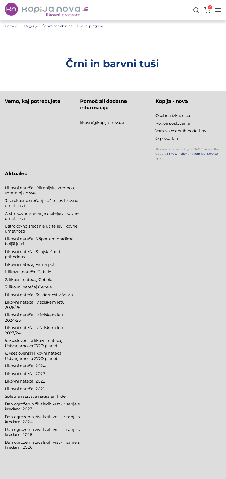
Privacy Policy (177, 154)
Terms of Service (206, 154)
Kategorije (29, 26)
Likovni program (90, 26)
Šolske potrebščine (57, 26)
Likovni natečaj (20, 388)
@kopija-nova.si (108, 122)
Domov (11, 26)
